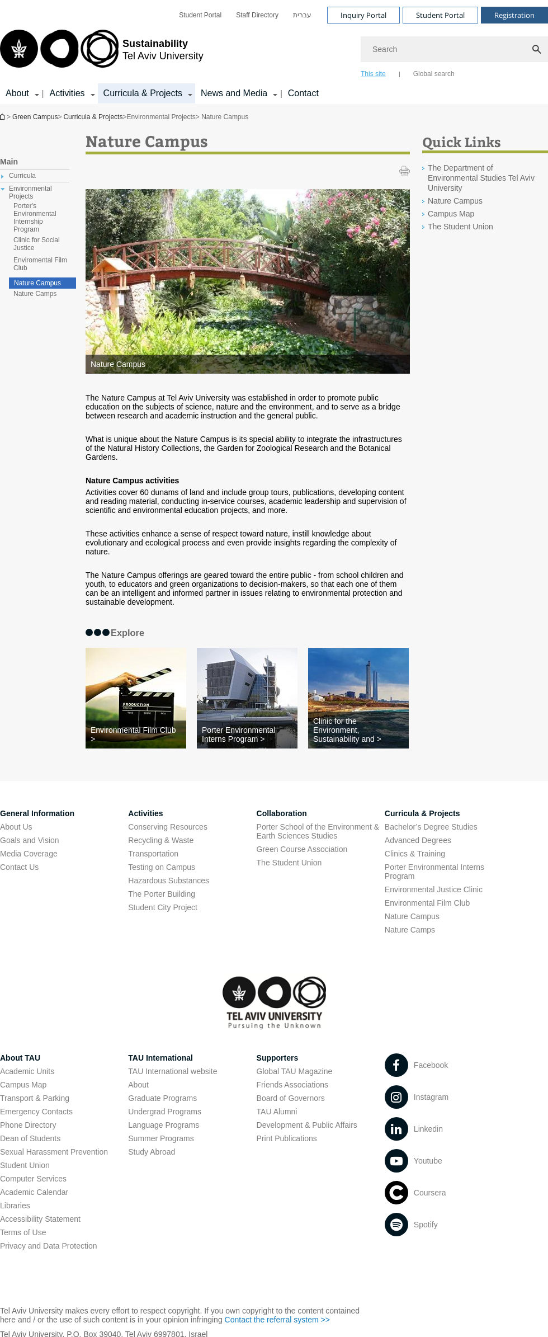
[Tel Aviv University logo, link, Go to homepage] (102, 53)
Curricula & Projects (92, 117)
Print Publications (287, 1138)
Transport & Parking (34, 1098)
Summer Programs (160, 1138)
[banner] (274, 52)
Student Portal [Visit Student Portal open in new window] (440, 15)
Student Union (25, 1165)
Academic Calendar (34, 1192)
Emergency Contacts (36, 1111)
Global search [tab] (434, 74)
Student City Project (162, 907)
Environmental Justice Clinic (434, 889)
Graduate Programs (162, 1098)
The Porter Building (161, 893)
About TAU (20, 1057)
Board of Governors (291, 1098)
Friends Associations (292, 1084)
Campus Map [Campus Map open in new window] (23, 1084)
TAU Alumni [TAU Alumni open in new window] (277, 1111)
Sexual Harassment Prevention (54, 1151)
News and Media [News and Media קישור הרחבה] (234, 93)
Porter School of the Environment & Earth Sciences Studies (318, 831)
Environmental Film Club (427, 902)
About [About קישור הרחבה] (17, 93)
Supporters (278, 1057)
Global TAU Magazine (295, 1071)
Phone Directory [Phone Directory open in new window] (28, 1125)
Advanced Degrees (418, 840)
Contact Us (19, 867)
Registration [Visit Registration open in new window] (514, 15)
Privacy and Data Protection (48, 1245)
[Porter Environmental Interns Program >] (247, 734)
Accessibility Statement (40, 1218)
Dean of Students (30, 1138)
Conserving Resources (167, 826)
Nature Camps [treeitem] (34, 294)
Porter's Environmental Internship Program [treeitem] (34, 217)
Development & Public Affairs (307, 1125)
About (138, 1084)
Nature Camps (410, 929)
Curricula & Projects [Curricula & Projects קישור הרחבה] (142, 93)
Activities (145, 813)
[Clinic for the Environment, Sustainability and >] (358, 730)
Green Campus (35, 117)
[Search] (454, 49)
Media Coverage (29, 853)
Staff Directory (257, 15)
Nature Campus (37, 283)
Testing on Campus (161, 867)
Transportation (153, 853)
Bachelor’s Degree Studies (431, 826)
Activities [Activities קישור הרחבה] (66, 93)
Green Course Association (302, 849)
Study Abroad (151, 1151)
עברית (302, 15)
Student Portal (200, 15)
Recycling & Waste (160, 840)
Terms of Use (23, 1232)
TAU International (160, 1057)
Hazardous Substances (168, 880)
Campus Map (451, 213)
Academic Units (27, 1071)
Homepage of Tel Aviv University (3, 117)
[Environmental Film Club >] (136, 734)
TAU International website (172, 1071)
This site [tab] (373, 74)
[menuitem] (200, 15)
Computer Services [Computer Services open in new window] (33, 1178)
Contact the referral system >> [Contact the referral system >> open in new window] (277, 1319)
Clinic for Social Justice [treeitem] (36, 244)
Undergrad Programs (164, 1111)
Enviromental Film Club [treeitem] (40, 264)
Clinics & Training (415, 853)
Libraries (15, 1205)
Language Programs (163, 1125)
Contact (303, 93)
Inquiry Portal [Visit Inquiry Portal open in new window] (363, 15)
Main (9, 161)
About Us (16, 826)
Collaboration (282, 813)
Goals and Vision (29, 840)
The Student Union (460, 226)
